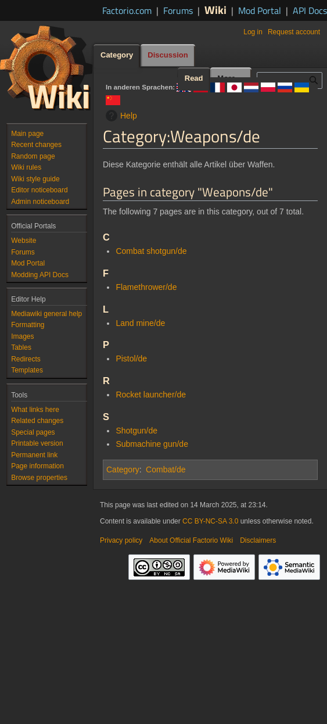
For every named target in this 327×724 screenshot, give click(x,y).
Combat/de (165, 469)
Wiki (215, 9)
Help (120, 115)
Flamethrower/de (146, 287)
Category (122, 469)
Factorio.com (127, 10)
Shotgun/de (136, 430)
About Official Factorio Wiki (191, 540)
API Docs (310, 10)
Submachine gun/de (152, 444)
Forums (178, 10)
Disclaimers (258, 540)
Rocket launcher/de (151, 394)
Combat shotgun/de (151, 251)
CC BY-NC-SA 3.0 (210, 521)
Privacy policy (121, 540)
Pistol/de (131, 358)
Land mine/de (140, 323)
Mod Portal (259, 10)
